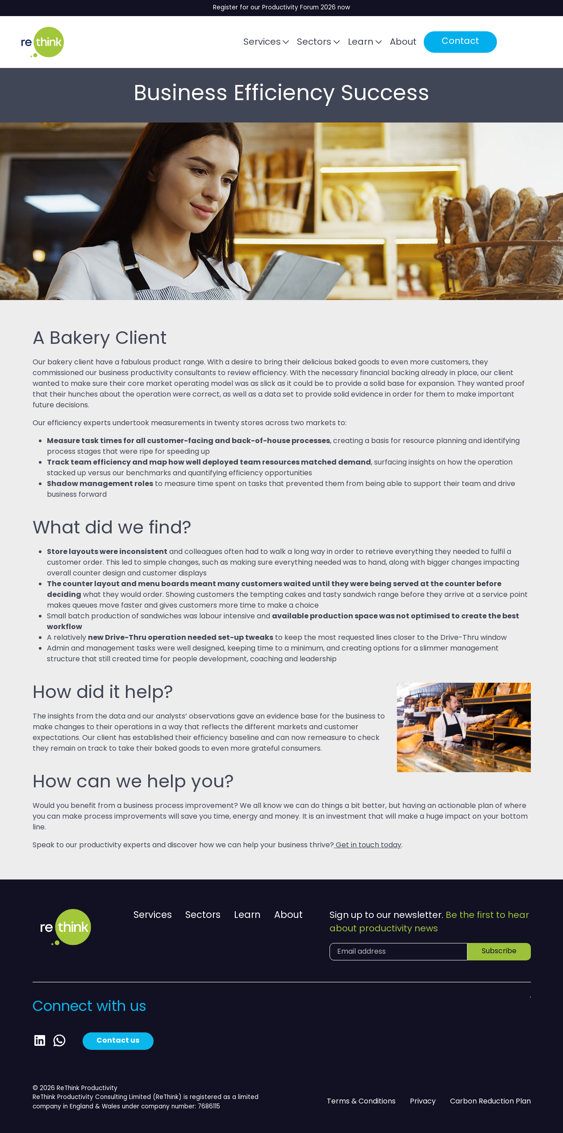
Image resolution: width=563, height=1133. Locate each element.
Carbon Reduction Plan (490, 1101)
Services (262, 42)
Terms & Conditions (361, 1101)
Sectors (314, 42)
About (403, 42)
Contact (460, 42)
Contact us (118, 1041)
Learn (360, 42)
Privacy (423, 1101)
